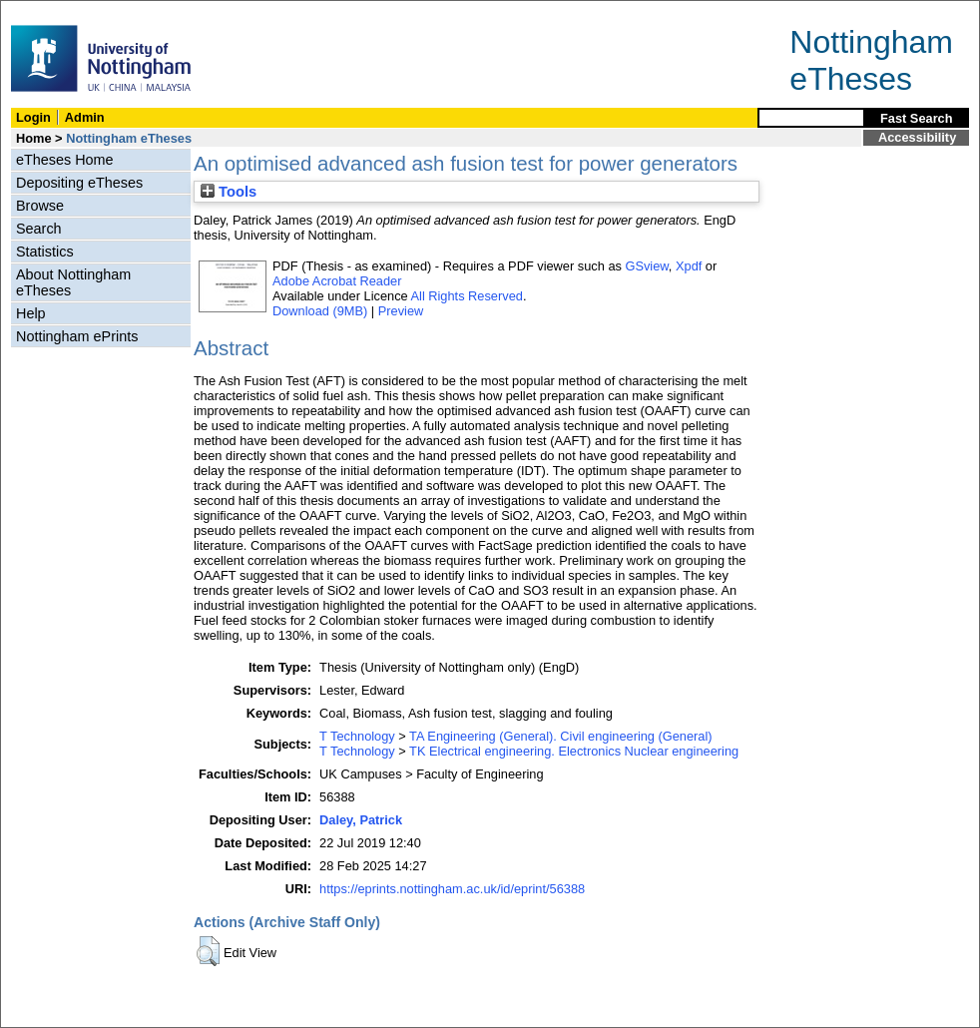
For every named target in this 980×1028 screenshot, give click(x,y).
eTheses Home (65, 160)
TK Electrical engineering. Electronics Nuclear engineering (573, 751)
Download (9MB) (319, 310)
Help (31, 313)
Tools (228, 192)
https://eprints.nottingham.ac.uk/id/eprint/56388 (452, 888)
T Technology (357, 736)
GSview (646, 265)
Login (33, 117)
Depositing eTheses (79, 183)
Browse (40, 206)
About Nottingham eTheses (73, 282)
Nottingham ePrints (77, 336)
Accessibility (917, 137)
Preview (401, 310)
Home (34, 138)
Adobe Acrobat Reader (336, 280)
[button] (208, 951)
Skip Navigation (44, 11)
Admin (85, 117)
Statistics (45, 251)
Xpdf (689, 265)
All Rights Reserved (467, 295)
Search (39, 229)
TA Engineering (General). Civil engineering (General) (560, 736)
